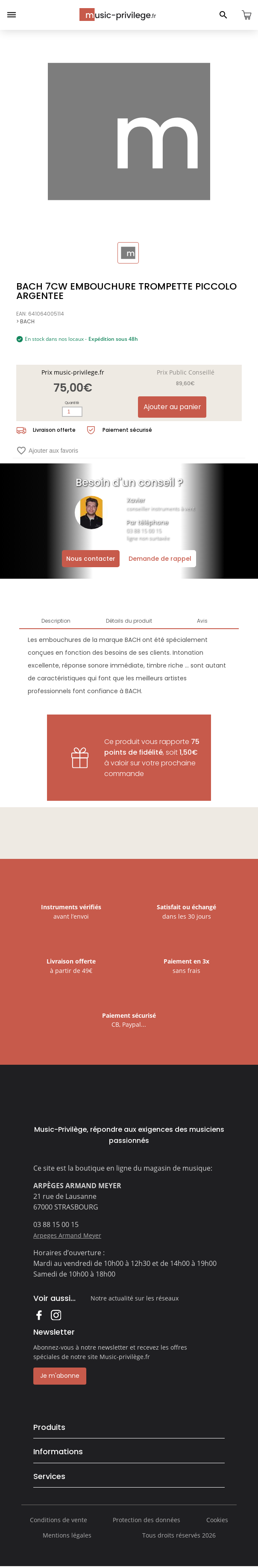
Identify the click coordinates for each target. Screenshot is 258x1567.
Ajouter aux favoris (47, 450)
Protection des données (146, 1520)
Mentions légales (67, 1535)
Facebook (38, 1314)
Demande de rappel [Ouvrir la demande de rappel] (160, 558)
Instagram (55, 1314)
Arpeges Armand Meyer (67, 1235)
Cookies (217, 1520)
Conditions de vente (58, 1520)
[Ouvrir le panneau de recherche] (223, 14)
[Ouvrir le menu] (11, 14)
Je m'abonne (59, 1375)
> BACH (25, 321)
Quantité (72, 403)
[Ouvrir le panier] (246, 14)
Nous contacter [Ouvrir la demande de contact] (90, 558)
